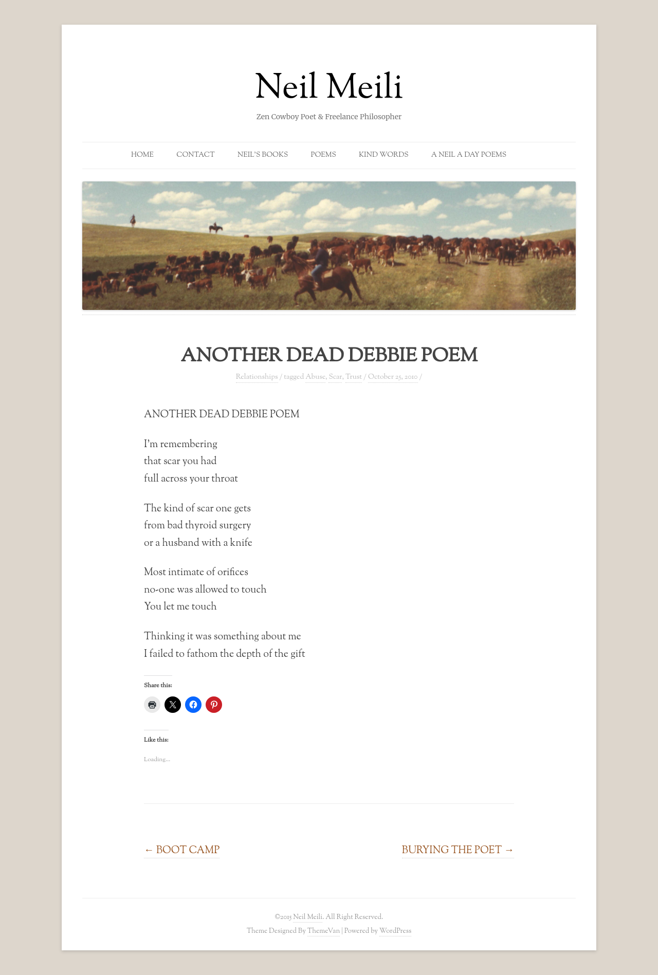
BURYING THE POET (458, 850)
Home (142, 155)
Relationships (257, 377)
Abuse (315, 377)
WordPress (395, 931)
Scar (335, 377)
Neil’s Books (262, 155)
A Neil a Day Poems (468, 155)
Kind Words (384, 155)
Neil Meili (329, 89)
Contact (195, 155)
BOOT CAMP (182, 850)
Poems (323, 155)
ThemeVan (323, 931)
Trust (353, 377)
